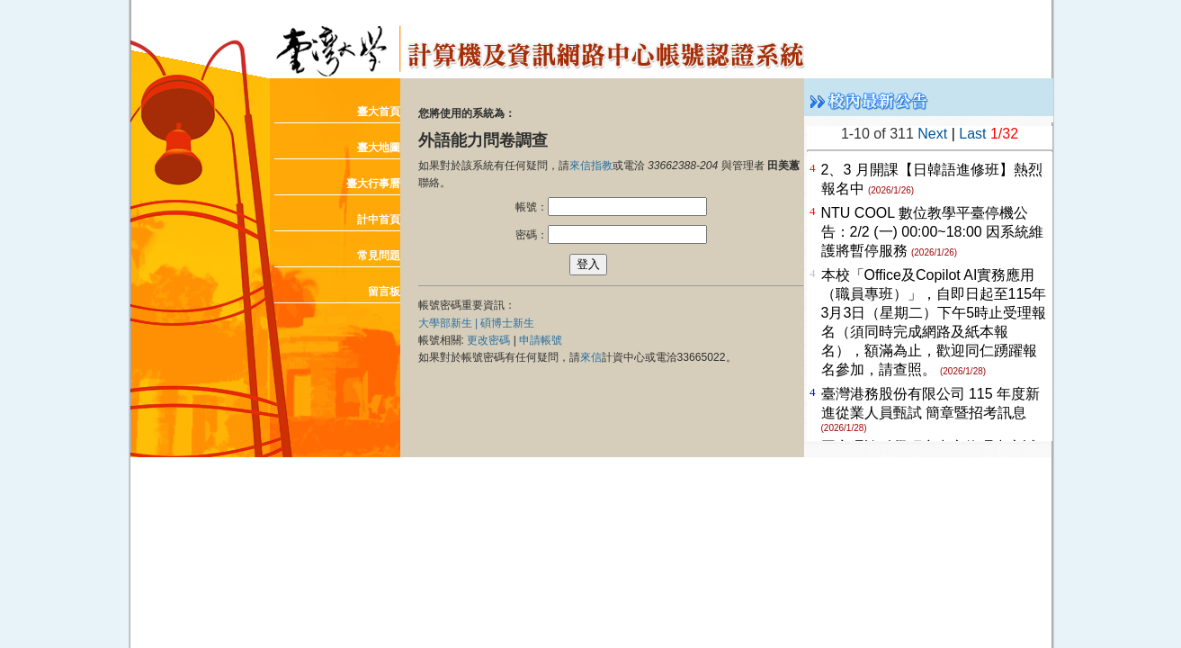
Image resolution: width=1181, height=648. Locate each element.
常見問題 (378, 255)
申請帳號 (540, 340)
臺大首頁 (378, 111)
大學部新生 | (449, 323)
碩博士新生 (507, 323)
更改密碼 (488, 340)
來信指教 (591, 165)
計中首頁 (378, 219)
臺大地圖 (378, 147)
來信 (591, 357)
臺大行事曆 (373, 183)
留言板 (384, 291)
